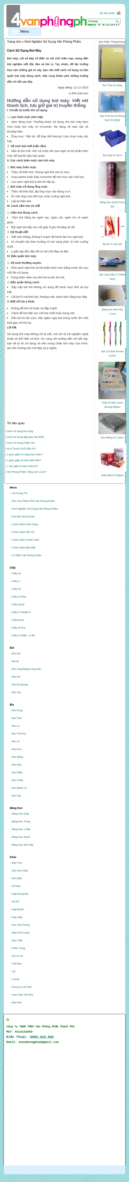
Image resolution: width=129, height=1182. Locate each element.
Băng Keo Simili (20, 837)
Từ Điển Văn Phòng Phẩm (25, 555)
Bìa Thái (15, 718)
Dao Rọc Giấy (19, 870)
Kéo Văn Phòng (20, 924)
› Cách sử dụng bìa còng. (19, 431)
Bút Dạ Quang (19, 684)
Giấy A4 (15, 573)
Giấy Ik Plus (17, 627)
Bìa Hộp (15, 764)
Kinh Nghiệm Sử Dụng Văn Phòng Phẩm (34, 508)
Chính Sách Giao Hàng (24, 524)
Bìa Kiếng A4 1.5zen (112, 437)
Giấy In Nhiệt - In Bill (22, 635)
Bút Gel (15, 653)
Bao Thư (16, 862)
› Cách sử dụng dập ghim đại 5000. (25, 437)
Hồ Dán (15, 886)
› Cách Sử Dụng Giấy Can (20, 442)
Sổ (12, 971)
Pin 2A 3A (16, 955)
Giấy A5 (15, 588)
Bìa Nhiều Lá (18, 787)
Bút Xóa (15, 692)
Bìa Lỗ (14, 741)
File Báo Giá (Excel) (22, 516)
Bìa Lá (14, 725)
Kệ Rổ (14, 901)
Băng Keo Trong (20, 821)
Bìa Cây (15, 795)
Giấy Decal (17, 604)
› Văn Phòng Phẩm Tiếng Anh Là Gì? (25, 471)
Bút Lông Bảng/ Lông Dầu (25, 669)
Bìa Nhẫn (16, 772)
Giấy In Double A (20, 612)
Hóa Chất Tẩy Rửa (21, 994)
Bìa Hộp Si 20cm (112, 155)
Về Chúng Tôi (18, 493)
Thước (14, 979)
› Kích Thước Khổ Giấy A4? (20, 448)
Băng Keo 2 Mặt (20, 829)
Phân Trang (17, 948)
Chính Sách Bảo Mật (22, 547)
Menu (24, 31)
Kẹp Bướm (17, 909)
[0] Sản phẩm (107, 13)
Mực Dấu (16, 940)
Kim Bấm (16, 878)
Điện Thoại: (30, 1037)
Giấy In (15, 581)
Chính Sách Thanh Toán (24, 539)
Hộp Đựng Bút (19, 893)
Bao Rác (16, 1002)
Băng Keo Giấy (19, 813)
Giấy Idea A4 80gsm (112, 475)
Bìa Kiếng (16, 756)
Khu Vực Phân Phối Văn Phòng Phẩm (32, 501)
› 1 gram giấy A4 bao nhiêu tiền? (23, 460)
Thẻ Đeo (16, 963)
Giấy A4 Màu (18, 596)
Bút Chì (15, 676)
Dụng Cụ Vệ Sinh (21, 986)
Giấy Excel (17, 619)
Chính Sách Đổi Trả (22, 532)
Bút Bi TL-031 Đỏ (112, 244)
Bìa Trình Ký (18, 733)
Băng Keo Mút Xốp (21, 844)
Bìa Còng (16, 710)
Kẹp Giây (16, 917)
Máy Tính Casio (20, 932)
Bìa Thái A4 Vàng (112, 85)
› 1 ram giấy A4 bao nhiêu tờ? (21, 466)
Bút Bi (14, 661)
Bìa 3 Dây (16, 780)
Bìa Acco (16, 749)
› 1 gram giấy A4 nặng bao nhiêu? (24, 454)
